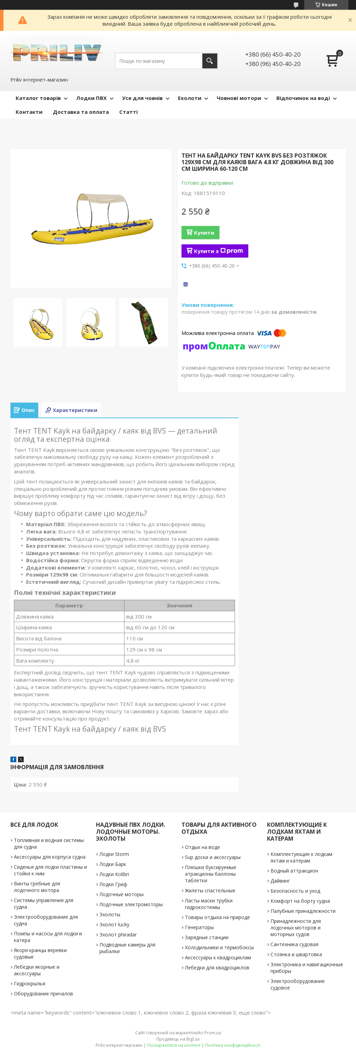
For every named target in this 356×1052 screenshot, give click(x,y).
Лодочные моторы (121, 894)
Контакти (29, 111)
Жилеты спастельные (210, 890)
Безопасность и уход (295, 890)
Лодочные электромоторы (131, 904)
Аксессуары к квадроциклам (218, 957)
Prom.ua (212, 1033)
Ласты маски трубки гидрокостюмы (209, 903)
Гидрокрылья (29, 983)
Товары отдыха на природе (217, 917)
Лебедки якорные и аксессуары (36, 970)
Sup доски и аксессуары (213, 857)
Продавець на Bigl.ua (178, 1039)
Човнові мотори (239, 97)
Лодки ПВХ (91, 97)
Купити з (218, 250)
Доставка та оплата (81, 111)
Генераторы (199, 927)
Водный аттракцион (294, 870)
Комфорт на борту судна (300, 901)
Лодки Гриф (113, 884)
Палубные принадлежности (302, 911)
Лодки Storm (114, 854)
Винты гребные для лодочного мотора (37, 886)
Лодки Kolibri (114, 874)
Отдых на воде (202, 847)
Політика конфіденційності (232, 1045)
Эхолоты (109, 914)
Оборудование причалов (43, 993)
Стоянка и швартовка (296, 954)
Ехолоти (189, 97)
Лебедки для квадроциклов (217, 967)
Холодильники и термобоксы (219, 947)
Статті (128, 111)
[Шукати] (209, 60)
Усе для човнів (142, 97)
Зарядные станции (206, 937)
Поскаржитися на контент (174, 1045)
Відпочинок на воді (303, 97)
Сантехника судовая (294, 944)
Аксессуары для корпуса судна (50, 856)
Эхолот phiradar (118, 934)
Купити (204, 232)
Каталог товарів (38, 97)
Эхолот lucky (114, 924)
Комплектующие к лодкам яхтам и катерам (301, 857)
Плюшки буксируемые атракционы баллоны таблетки (210, 874)
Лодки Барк (112, 864)
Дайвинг (280, 880)
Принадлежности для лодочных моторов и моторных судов (295, 927)
